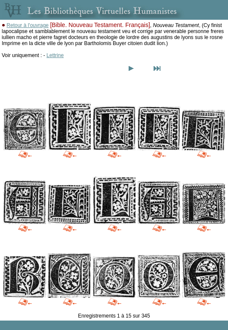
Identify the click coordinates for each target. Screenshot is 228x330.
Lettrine (55, 55)
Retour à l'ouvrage (27, 25)
